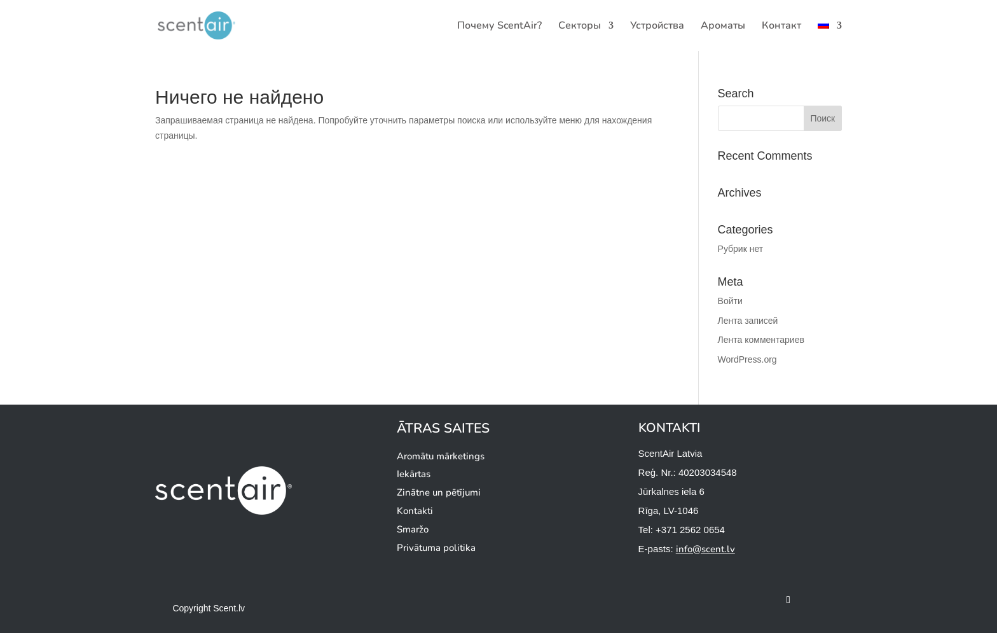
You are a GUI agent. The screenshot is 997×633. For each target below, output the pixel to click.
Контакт (781, 26)
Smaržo (413, 529)
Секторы (579, 26)
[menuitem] (830, 36)
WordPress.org (747, 359)
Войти (730, 301)
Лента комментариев (761, 340)
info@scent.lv (705, 549)
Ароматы (723, 26)
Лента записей (748, 321)
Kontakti (415, 510)
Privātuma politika (436, 547)
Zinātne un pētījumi (439, 492)
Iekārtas (413, 474)
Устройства (657, 26)
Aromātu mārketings (441, 456)
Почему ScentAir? (499, 26)
